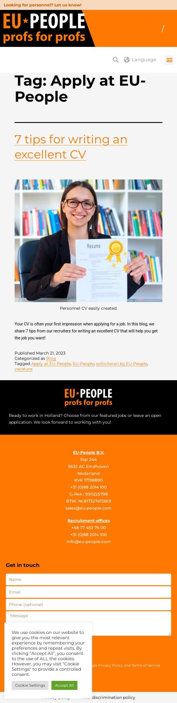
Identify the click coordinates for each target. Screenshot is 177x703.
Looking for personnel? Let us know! (42, 5)
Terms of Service (145, 665)
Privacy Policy (110, 665)
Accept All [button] (64, 685)
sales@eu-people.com (88, 508)
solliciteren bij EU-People (121, 363)
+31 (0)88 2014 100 (88, 487)
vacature (23, 368)
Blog (51, 358)
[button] (169, 60)
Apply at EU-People (51, 363)
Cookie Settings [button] (30, 685)
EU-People (83, 363)
